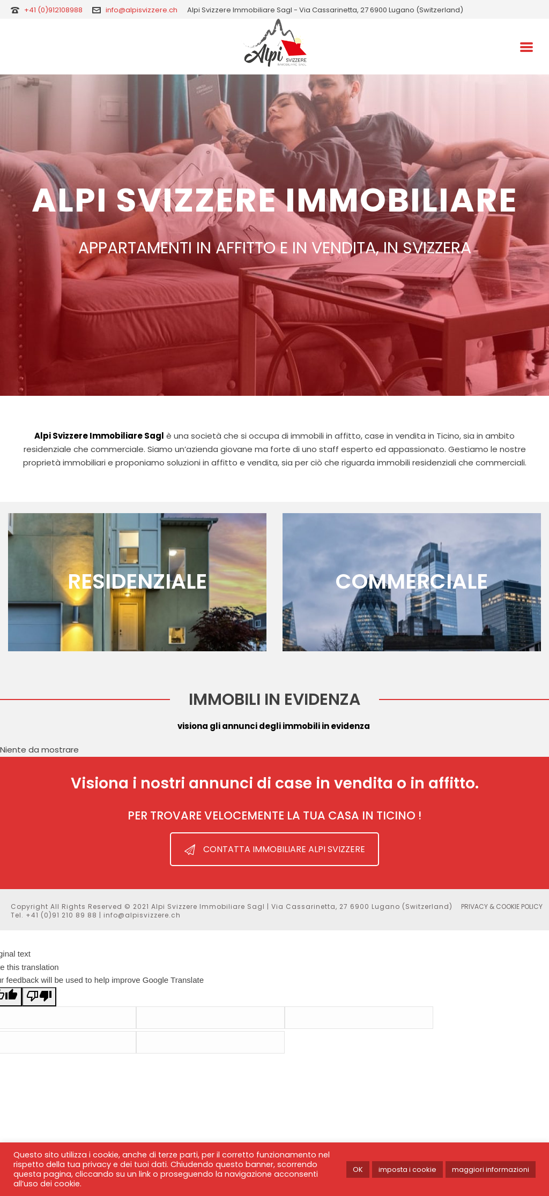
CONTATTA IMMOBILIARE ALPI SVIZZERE (274, 849)
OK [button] (358, 1169)
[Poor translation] (39, 996)
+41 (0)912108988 (54, 10)
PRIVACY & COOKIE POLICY (502, 906)
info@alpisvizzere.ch (141, 10)
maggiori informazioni (490, 1169)
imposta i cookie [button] (407, 1169)
